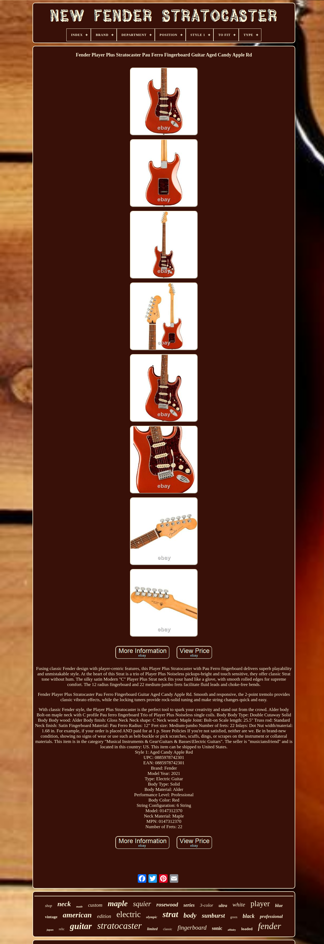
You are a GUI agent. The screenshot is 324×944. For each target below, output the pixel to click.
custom (95, 905)
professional (271, 916)
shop (48, 906)
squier (142, 904)
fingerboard (191, 927)
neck (64, 904)
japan (50, 929)
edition (104, 916)
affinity (232, 929)
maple (118, 903)
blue (279, 905)
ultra (222, 905)
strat (170, 914)
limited (152, 929)
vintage (51, 917)
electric (128, 914)
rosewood (167, 904)
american (77, 915)
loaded (247, 929)
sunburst (213, 915)
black (248, 916)
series (189, 905)
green (233, 917)
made (79, 906)
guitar (81, 926)
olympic (151, 917)
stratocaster (119, 926)
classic (167, 929)
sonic (217, 928)
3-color (206, 905)
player (260, 903)
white (238, 904)
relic (61, 929)
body (190, 915)
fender (269, 926)
